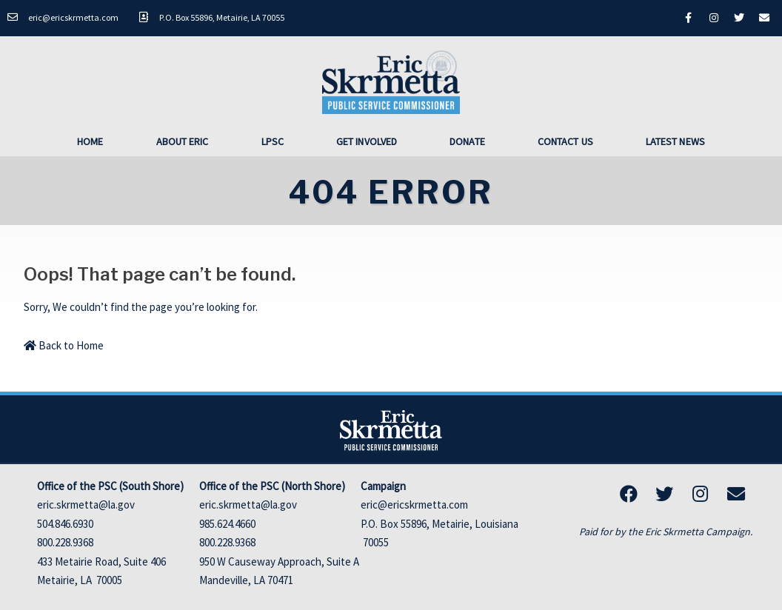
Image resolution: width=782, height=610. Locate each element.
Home (90, 140)
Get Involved (366, 140)
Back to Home (64, 345)
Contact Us (565, 140)
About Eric (182, 140)
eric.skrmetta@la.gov (86, 504)
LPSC (272, 140)
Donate (467, 140)
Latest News (675, 140)
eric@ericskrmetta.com (414, 504)
